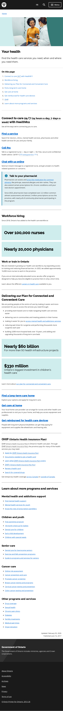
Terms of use (7, 696)
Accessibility (6, 676)
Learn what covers (25, 461)
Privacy (4, 691)
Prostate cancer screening (15, 579)
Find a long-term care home (15, 88)
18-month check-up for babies (16, 526)
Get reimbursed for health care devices (20, 96)
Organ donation (11, 627)
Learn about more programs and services (21, 103)
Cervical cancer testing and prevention (20, 586)
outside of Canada (48, 477)
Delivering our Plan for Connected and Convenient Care (26, 84)
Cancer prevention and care (16, 575)
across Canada (32, 477)
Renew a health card (13, 468)
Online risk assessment (14, 571)
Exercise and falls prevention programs (20, 554)
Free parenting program (14, 522)
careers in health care (30, 284)
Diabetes (8, 615)
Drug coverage (10, 603)
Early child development (14, 533)
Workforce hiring (11, 80)
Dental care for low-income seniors (18, 550)
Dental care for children (14, 529)
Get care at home (11, 92)
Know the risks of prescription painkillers (21, 509)
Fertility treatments (12, 619)
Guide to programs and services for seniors (22, 558)
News (4, 686)
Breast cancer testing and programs (19, 583)
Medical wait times (12, 623)
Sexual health (10, 607)
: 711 (28, 154)
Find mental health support (15, 501)
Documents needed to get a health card (20, 457)
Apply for (22, 453)
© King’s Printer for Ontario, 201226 (16, 701)
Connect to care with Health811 (19, 76)
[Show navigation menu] (55, 4)
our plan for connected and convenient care (33, 384)
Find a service (10, 133)
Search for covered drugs (15, 472)
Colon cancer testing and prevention (19, 590)
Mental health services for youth (17, 505)
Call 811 (6, 147)
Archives (5, 681)
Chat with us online (13, 161)
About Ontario (7, 671)
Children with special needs (15, 537)
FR (37, 5)
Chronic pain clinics (12, 611)
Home (4, 13)
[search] (44, 4)
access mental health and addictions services (43, 321)
